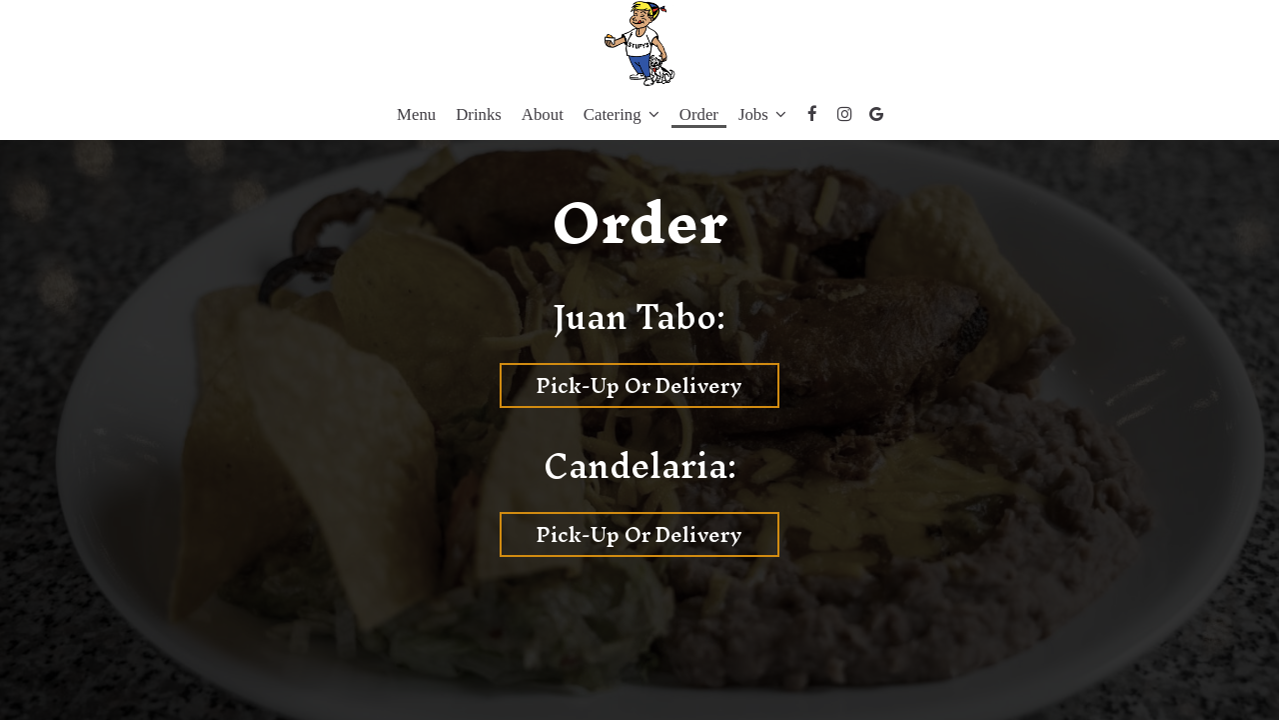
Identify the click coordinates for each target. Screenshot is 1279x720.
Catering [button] (621, 114)
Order (698, 114)
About (543, 114)
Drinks (479, 114)
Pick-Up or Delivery (621, 385)
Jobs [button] (762, 114)
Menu (416, 114)
